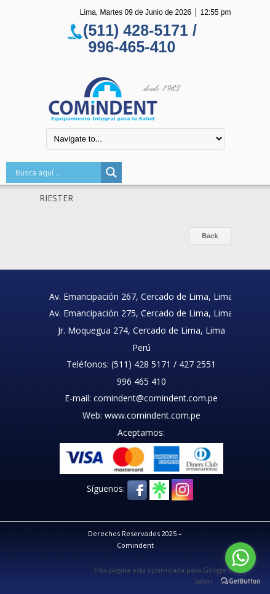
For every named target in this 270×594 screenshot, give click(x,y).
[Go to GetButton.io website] (240, 581)
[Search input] (56, 172)
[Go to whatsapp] (240, 557)
